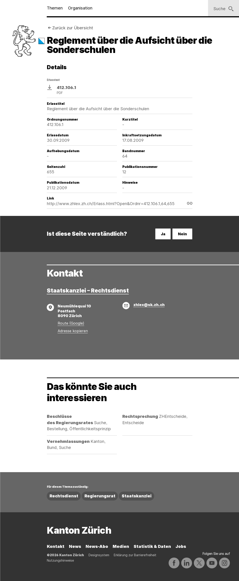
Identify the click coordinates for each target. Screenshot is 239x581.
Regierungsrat (99, 496)
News (75, 546)
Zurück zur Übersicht (72, 27)
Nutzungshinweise (60, 560)
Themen (55, 7)
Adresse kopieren (73, 331)
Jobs (180, 546)
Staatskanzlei (137, 496)
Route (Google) (71, 323)
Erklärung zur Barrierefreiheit (135, 555)
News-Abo (97, 546)
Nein (182, 234)
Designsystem (99, 555)
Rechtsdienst (64, 496)
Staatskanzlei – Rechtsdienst (88, 290)
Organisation (80, 7)
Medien (121, 546)
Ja (163, 234)
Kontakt (55, 546)
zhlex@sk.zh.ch (149, 304)
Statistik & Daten (152, 546)
